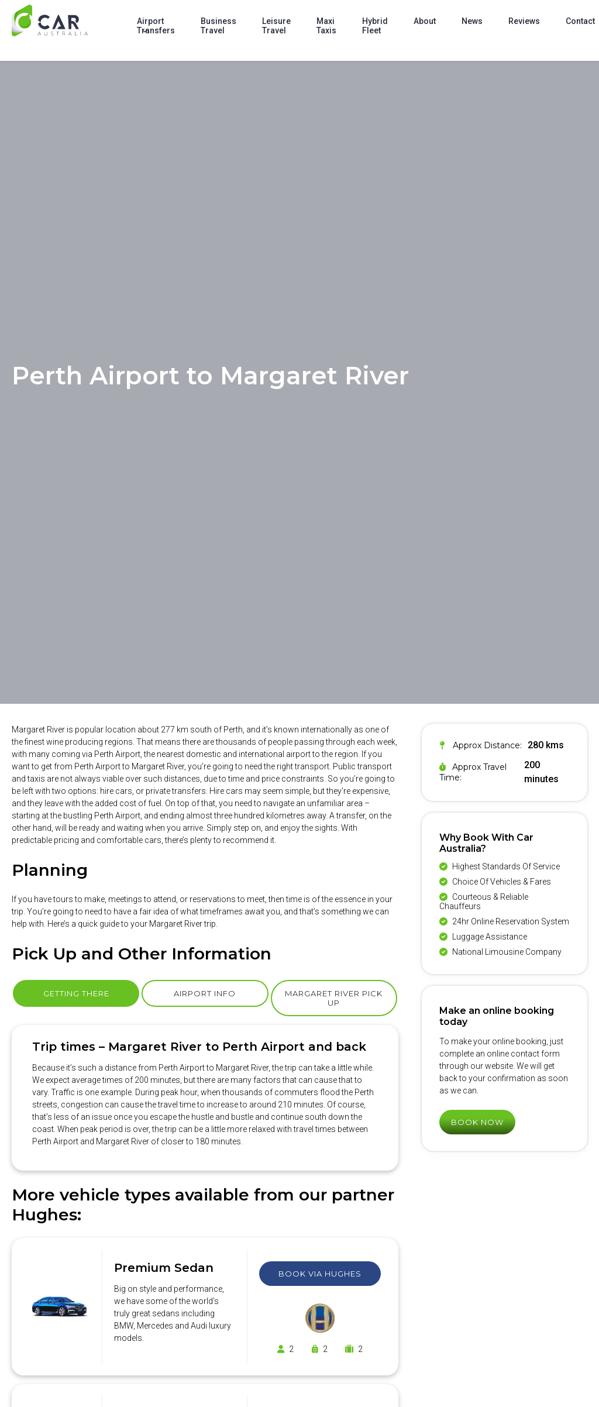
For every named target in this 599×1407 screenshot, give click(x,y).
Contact (580, 21)
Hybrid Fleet (375, 25)
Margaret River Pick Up (334, 998)
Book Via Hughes (320, 1273)
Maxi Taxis (326, 25)
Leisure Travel (276, 25)
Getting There (76, 993)
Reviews (524, 21)
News (472, 21)
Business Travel (218, 25)
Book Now (477, 1122)
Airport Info (205, 993)
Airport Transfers (156, 25)
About (425, 21)
